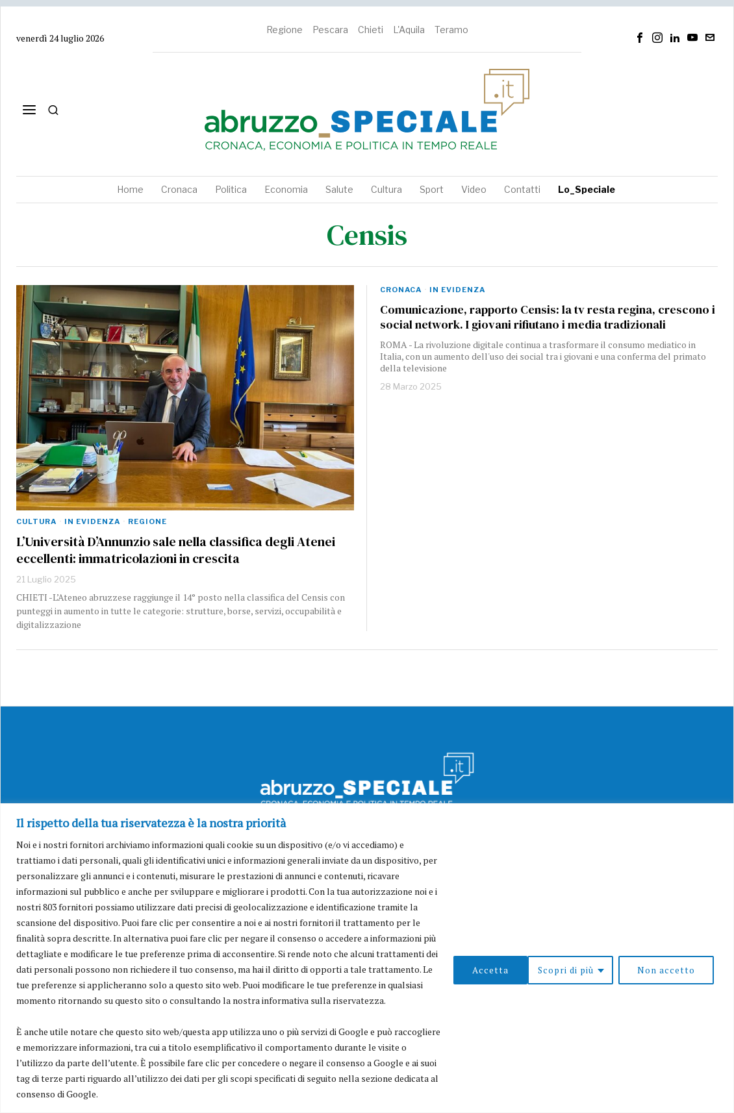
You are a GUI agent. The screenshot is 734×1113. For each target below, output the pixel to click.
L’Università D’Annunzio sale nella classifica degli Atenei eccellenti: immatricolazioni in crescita (175, 550)
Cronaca (401, 289)
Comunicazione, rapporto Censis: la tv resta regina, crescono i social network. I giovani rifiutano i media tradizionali (547, 317)
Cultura (36, 521)
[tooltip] (640, 37)
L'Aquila (409, 29)
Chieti (370, 29)
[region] (367, 958)
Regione (284, 29)
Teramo (451, 29)
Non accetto (591, 969)
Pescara (330, 29)
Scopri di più (489, 969)
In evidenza (92, 521)
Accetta (681, 969)
